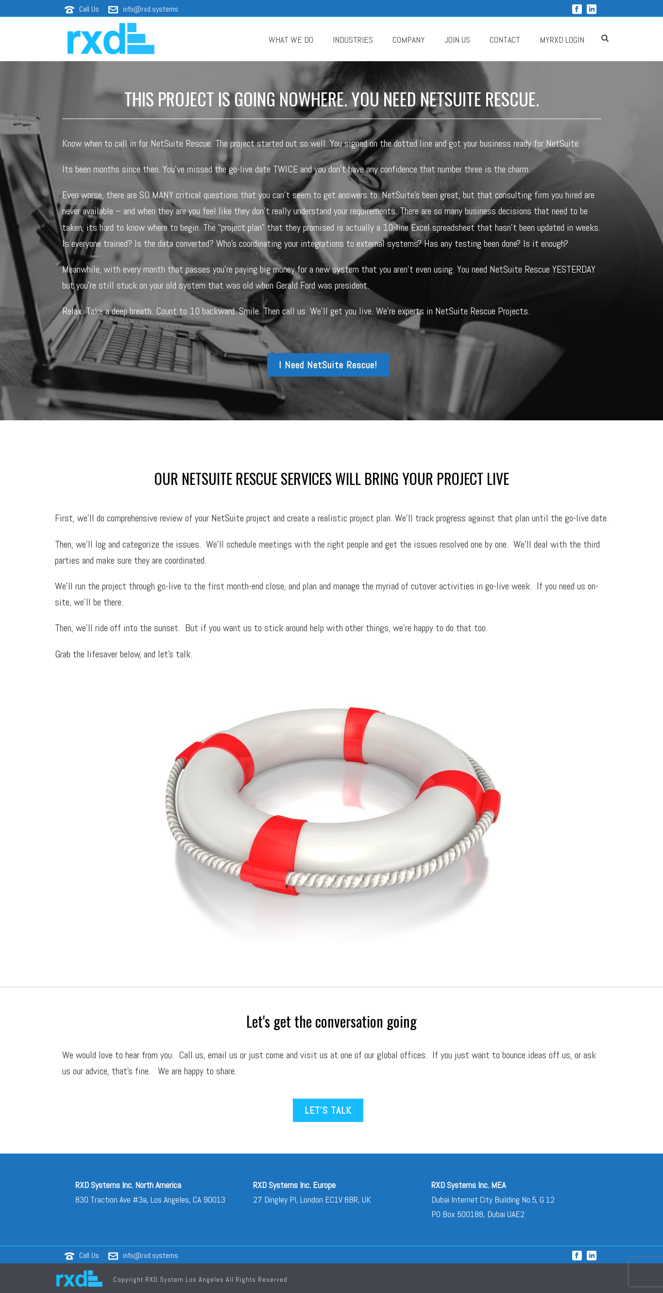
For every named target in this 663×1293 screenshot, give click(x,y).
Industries (353, 39)
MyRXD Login (562, 39)
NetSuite (227, 518)
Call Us (89, 9)
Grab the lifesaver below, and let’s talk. (123, 654)
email (217, 1055)
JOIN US (457, 39)
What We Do (291, 39)
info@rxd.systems (150, 9)
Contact (505, 39)
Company (408, 39)
